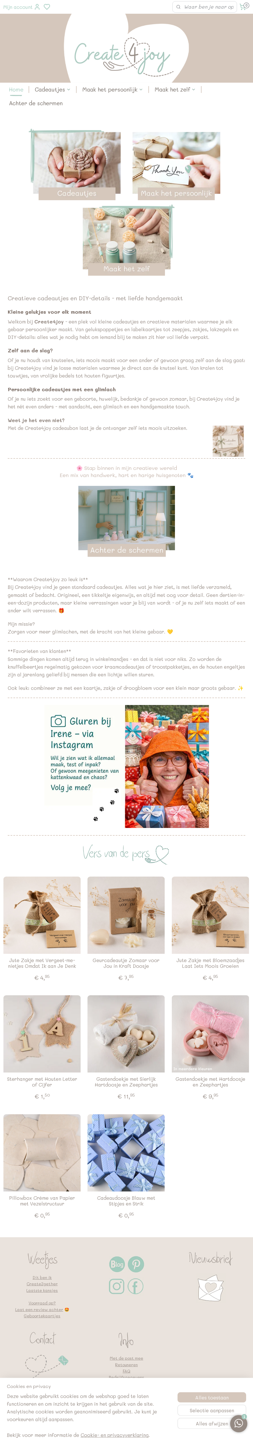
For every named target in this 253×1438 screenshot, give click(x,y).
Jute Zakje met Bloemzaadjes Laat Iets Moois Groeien (210, 963)
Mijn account (22, 6)
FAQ (126, 1371)
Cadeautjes (53, 89)
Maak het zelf (175, 89)
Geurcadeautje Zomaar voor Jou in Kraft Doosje (126, 963)
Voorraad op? (42, 1303)
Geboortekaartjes (42, 1315)
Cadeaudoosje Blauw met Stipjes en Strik (126, 1201)
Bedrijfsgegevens (126, 1377)
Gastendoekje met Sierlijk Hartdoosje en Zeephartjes (126, 1082)
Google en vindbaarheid (126, 1396)
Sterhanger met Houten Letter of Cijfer (42, 1082)
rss (157, 1427)
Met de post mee (126, 1358)
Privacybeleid (126, 1384)
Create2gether (42, 1283)
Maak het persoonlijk (112, 89)
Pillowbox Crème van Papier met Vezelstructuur (42, 1201)
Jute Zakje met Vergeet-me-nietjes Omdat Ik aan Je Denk (42, 963)
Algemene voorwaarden (126, 1390)
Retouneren (126, 1364)
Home (16, 89)
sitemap (145, 1427)
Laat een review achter (39, 1309)
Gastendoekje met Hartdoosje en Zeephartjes (210, 1082)
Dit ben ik (42, 1277)
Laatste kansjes (42, 1290)
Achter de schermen (36, 103)
